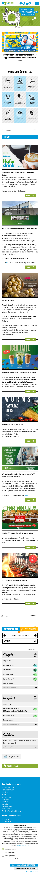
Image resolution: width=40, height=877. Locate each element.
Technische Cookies (10, 849)
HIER (7, 262)
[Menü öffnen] (37, 3)
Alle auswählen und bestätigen (23, 865)
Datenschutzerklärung (22, 845)
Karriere (5, 792)
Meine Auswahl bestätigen (25, 868)
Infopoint (5, 801)
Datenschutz (6, 821)
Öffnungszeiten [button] (20, 747)
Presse (4, 794)
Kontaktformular (8, 790)
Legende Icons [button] (11, 756)
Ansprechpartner (8, 787)
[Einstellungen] (29, 3)
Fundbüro (5, 799)
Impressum (6, 819)
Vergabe (5, 804)
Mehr (28, 196)
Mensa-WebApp (7, 806)
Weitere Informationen (32, 872)
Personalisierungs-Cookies (12, 859)
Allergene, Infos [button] (20, 687)
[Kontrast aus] (23, 3)
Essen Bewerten (7, 808)
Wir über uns (6, 797)
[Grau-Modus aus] (20, 3)
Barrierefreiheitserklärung (11, 811)
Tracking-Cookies (10, 855)
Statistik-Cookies (10, 852)
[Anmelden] (26, 3)
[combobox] (20, 641)
